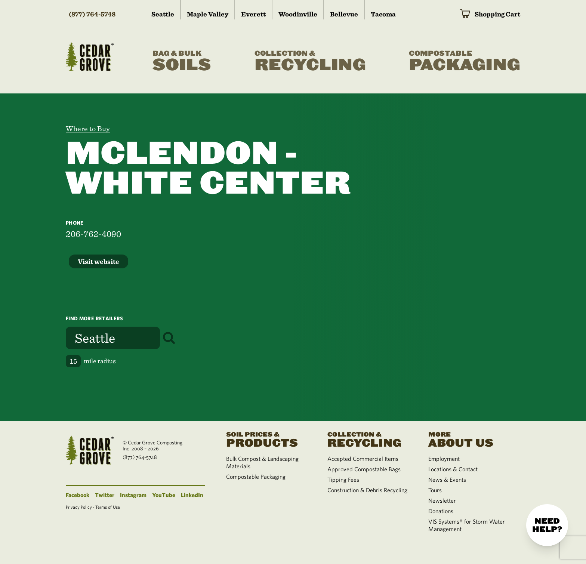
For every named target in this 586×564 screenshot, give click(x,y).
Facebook (77, 494)
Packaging (464, 61)
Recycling (310, 61)
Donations (440, 511)
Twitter (104, 494)
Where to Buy (88, 128)
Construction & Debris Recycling (367, 490)
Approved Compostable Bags (364, 469)
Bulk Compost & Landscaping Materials (262, 462)
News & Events (447, 479)
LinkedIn (192, 494)
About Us (469, 438)
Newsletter (442, 500)
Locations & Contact (453, 469)
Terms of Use (107, 506)
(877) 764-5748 (92, 14)
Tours (435, 490)
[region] (439, 257)
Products (267, 438)
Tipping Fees (343, 479)
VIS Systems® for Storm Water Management (466, 525)
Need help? (547, 525)
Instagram (133, 494)
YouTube (163, 494)
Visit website (98, 261)
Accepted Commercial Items (362, 458)
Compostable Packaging (256, 476)
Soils (181, 61)
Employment (444, 458)
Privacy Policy (79, 506)
